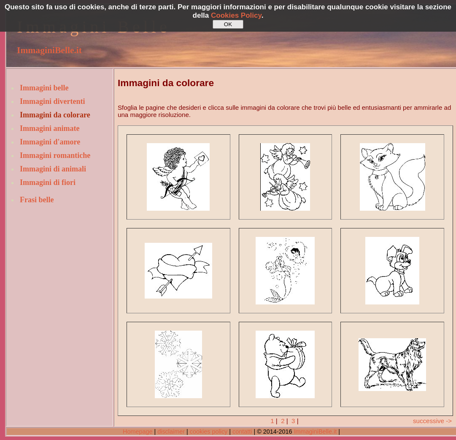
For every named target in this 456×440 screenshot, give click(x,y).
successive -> (432, 420)
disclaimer (171, 431)
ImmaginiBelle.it (49, 50)
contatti (242, 431)
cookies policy (209, 431)
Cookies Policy (236, 15)
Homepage (137, 431)
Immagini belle (44, 88)
